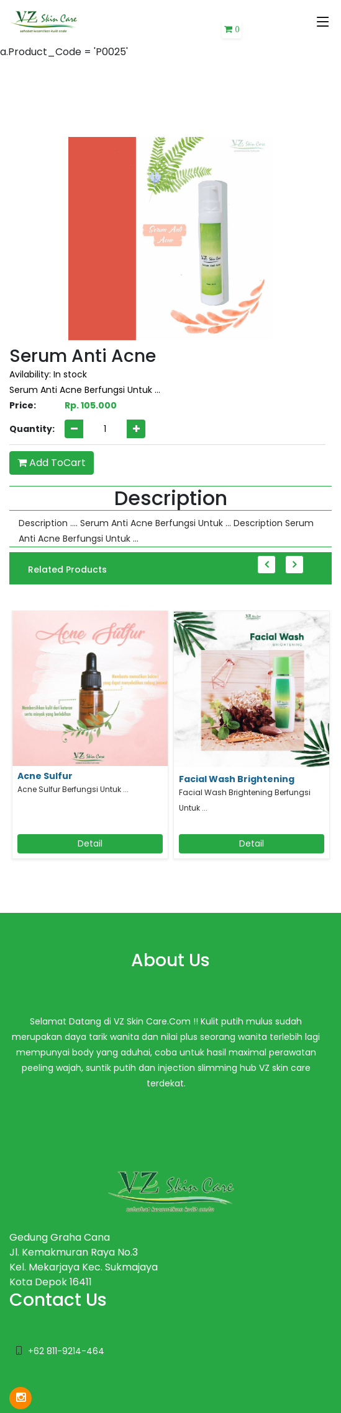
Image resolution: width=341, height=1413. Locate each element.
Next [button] (294, 564)
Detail (90, 843)
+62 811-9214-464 (66, 1351)
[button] (232, 29)
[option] (90, 741)
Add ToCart (51, 463)
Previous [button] (266, 564)
